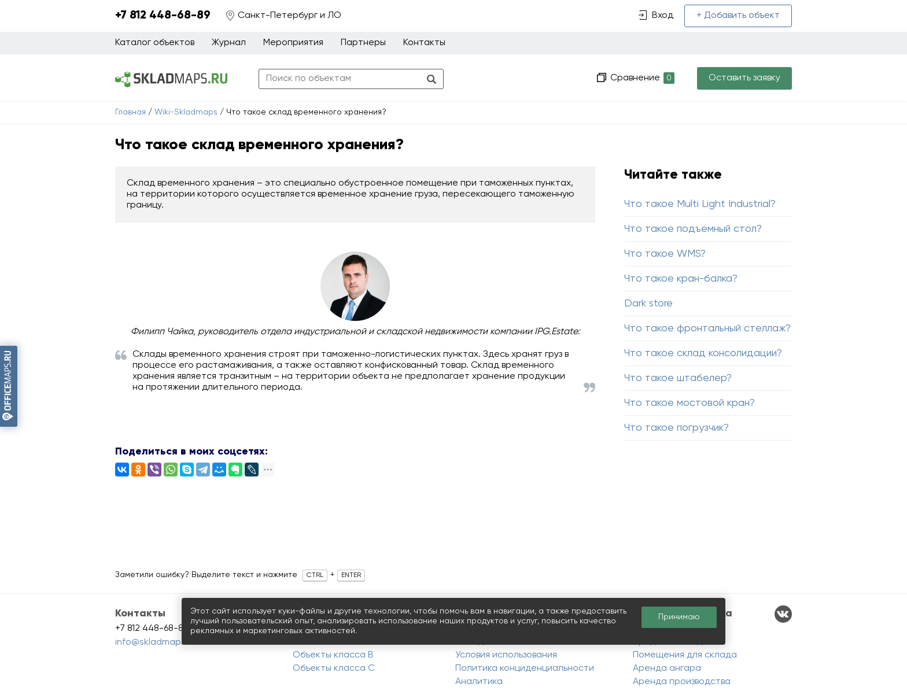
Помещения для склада (685, 655)
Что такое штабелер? (678, 378)
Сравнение (641, 78)
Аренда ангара (667, 668)
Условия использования (506, 655)
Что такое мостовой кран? (689, 403)
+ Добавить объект (738, 15)
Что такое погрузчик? (676, 428)
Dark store (648, 303)
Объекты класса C (334, 668)
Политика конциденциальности (524, 668)
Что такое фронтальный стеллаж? (707, 328)
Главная (130, 112)
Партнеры (363, 42)
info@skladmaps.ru (155, 642)
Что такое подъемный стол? (693, 229)
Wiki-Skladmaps (185, 112)
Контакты (424, 42)
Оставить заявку (744, 78)
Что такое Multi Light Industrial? (700, 204)
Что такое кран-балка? (681, 279)
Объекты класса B (333, 655)
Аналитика (479, 681)
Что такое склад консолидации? (703, 353)
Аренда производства (682, 681)
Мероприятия (293, 42)
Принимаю (679, 617)
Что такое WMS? (665, 254)
